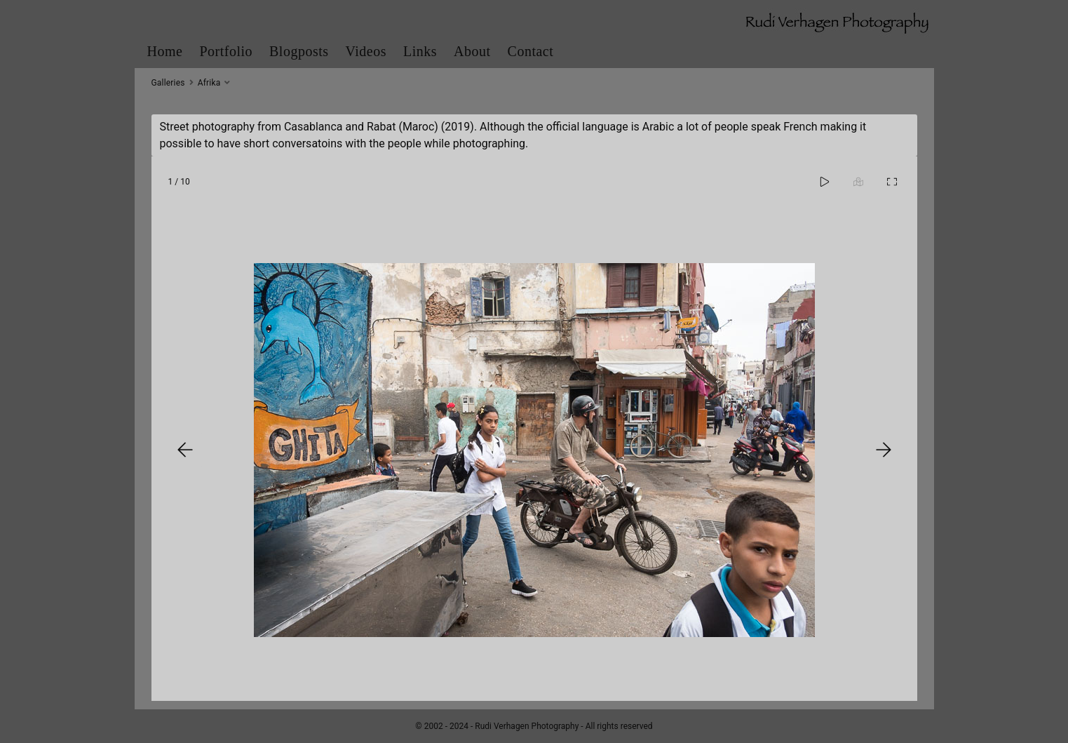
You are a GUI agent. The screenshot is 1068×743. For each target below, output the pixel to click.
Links (420, 51)
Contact (531, 51)
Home (165, 51)
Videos (366, 51)
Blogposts (299, 51)
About (472, 51)
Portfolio (225, 51)
